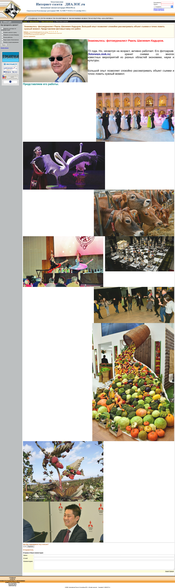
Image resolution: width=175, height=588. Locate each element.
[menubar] (71, 19)
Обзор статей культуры (47, 21)
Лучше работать (8, 37)
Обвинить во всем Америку (11, 35)
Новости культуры (91, 18)
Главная (32, 18)
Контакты (12, 585)
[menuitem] (33, 18)
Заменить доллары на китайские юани (8, 29)
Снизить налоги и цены (10, 32)
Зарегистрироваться (159, 9)
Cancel (171, 573)
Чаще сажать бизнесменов (11, 39)
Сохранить (158, 6)
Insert (167, 573)
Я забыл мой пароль (159, 10)
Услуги (42, 18)
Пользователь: (157, 2)
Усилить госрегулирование (11, 42)
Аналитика (107, 18)
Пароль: (156, 4)
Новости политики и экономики (63, 18)
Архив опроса (4, 48)
